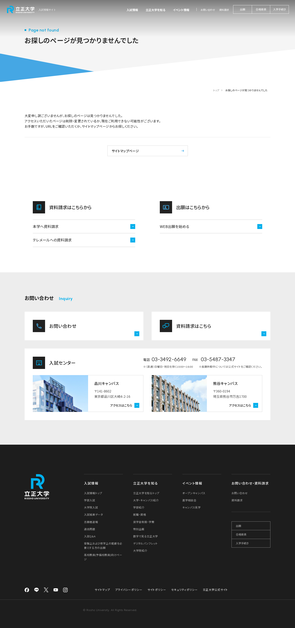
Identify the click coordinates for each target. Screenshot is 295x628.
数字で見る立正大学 (145, 536)
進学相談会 (189, 500)
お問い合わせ (208, 9)
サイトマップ (102, 590)
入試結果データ (93, 514)
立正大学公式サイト (215, 590)
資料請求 (224, 9)
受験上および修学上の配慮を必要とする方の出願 (103, 545)
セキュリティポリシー (184, 590)
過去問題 (89, 529)
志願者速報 (91, 522)
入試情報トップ (93, 493)
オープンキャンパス (193, 493)
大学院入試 (91, 507)
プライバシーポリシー (128, 590)
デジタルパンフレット (145, 543)
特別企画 (138, 529)
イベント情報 (181, 10)
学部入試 (89, 500)
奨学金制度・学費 (143, 522)
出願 (242, 9)
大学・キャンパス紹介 (146, 500)
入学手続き (279, 9)
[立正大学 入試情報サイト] (31, 9)
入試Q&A (89, 536)
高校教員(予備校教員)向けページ (103, 557)
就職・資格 (139, 514)
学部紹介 (138, 507)
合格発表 (261, 9)
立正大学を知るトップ (146, 493)
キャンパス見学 (191, 507)
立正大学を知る (155, 10)
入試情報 (132, 10)
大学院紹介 (140, 550)
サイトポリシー (157, 590)
